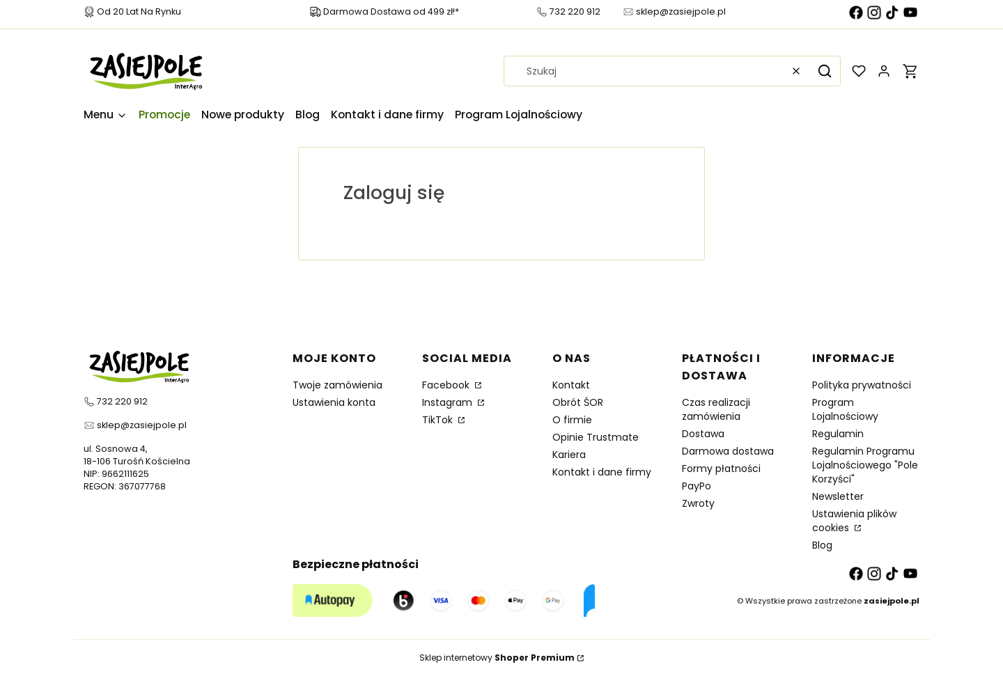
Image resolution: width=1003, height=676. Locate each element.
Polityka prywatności (861, 385)
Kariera (569, 455)
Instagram (448, 402)
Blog (822, 545)
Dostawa (703, 434)
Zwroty (698, 503)
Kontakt (571, 385)
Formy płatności (721, 468)
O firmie (572, 420)
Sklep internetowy (497, 657)
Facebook (447, 385)
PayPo (696, 486)
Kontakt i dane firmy (601, 472)
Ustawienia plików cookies (854, 521)
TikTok (439, 420)
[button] (824, 71)
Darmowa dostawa (728, 451)
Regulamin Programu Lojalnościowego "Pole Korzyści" (865, 465)
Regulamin (838, 434)
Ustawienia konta (334, 402)
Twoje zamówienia (337, 385)
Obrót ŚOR (577, 402)
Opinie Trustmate (595, 437)
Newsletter (838, 496)
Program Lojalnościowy (845, 409)
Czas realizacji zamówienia (716, 409)
